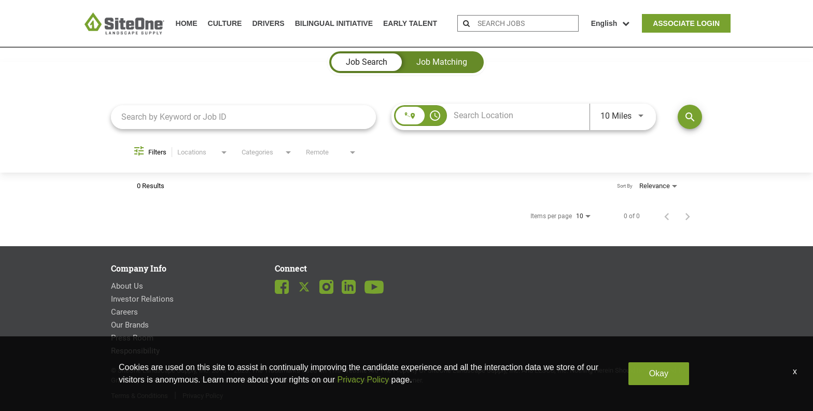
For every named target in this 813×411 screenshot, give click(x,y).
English (610, 23)
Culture (225, 23)
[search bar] (526, 23)
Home (187, 23)
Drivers (268, 23)
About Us (127, 286)
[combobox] (243, 117)
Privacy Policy (203, 396)
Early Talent (410, 23)
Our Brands (130, 325)
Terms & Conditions (139, 396)
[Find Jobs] (690, 117)
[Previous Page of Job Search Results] (666, 216)
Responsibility (135, 351)
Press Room (132, 338)
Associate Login (686, 23)
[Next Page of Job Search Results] (687, 216)
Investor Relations (142, 299)
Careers (124, 312)
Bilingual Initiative (334, 23)
